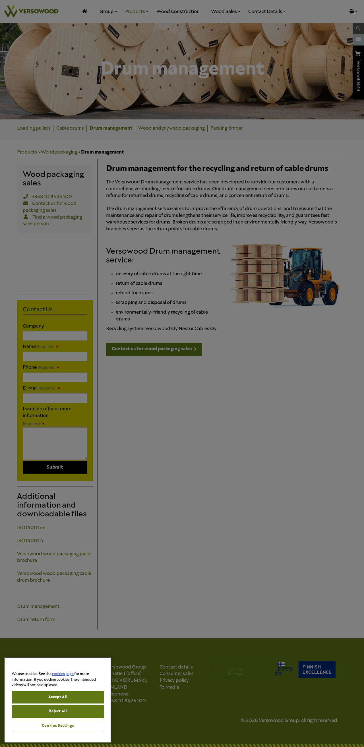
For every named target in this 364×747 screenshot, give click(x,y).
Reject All (58, 711)
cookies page (63, 674)
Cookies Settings (58, 725)
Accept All (58, 697)
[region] (58, 699)
